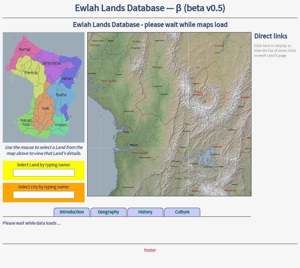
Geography (108, 212)
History (145, 212)
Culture (182, 212)
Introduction (72, 212)
